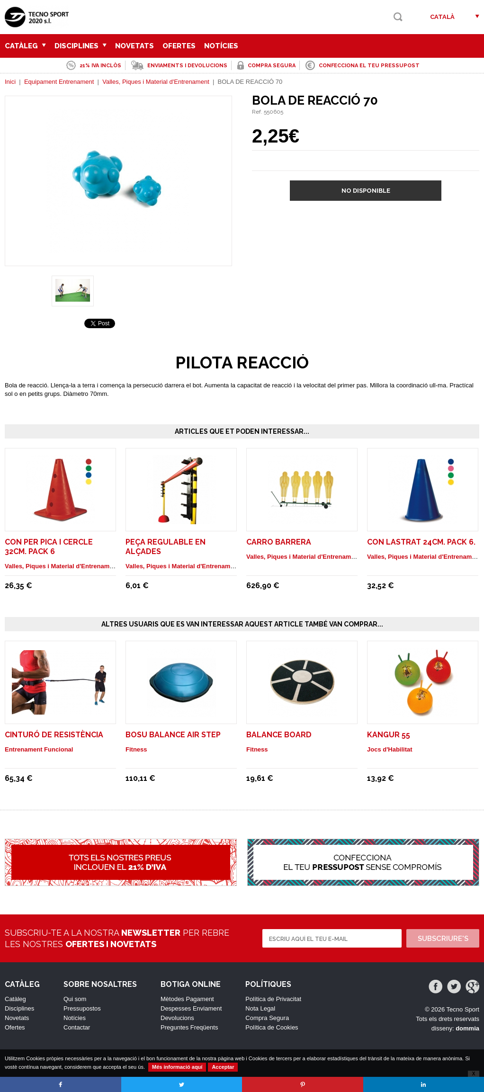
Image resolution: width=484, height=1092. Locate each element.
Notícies (221, 46)
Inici (10, 81)
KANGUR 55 (388, 734)
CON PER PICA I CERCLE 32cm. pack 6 (49, 546)
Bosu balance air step (173, 734)
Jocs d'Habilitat (389, 749)
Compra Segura (267, 1017)
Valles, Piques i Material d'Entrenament (155, 81)
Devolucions (177, 1017)
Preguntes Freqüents (189, 1027)
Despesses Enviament (191, 1008)
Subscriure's (443, 938)
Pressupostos (82, 1008)
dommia (467, 1028)
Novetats (134, 46)
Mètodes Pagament (187, 998)
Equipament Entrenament (59, 81)
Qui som (74, 998)
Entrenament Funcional (39, 749)
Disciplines (80, 46)
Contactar (76, 1027)
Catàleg (25, 46)
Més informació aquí (177, 1067)
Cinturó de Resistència (54, 734)
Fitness (136, 749)
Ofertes (179, 46)
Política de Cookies (271, 1027)
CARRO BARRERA (278, 541)
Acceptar (223, 1067)
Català (442, 16)
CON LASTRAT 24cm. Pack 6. (421, 541)
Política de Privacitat (273, 998)
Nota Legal (260, 1008)
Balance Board (279, 734)
